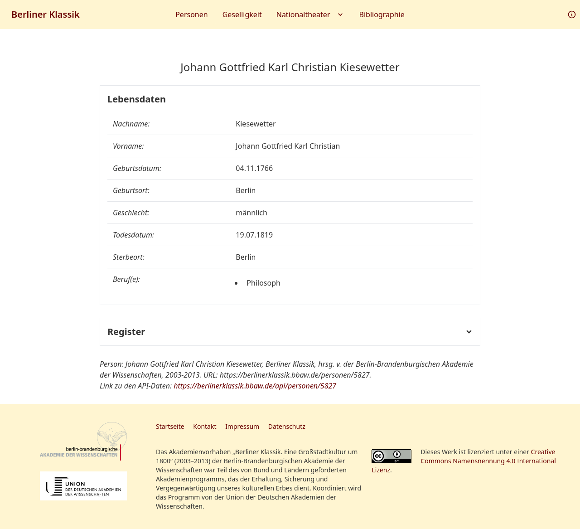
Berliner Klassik (45, 14)
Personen (191, 14)
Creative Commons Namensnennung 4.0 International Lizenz (464, 460)
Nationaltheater (310, 14)
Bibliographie (382, 14)
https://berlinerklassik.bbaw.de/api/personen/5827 (255, 386)
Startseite (170, 426)
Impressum (242, 426)
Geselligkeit (242, 14)
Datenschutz (286, 426)
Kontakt (204, 426)
